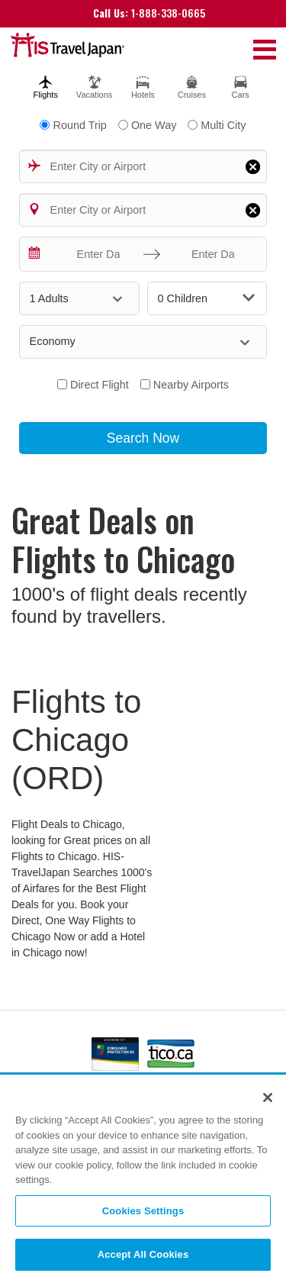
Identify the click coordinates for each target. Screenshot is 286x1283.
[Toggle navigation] (264, 49)
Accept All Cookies (143, 1255)
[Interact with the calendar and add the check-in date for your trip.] (35, 254)
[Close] (267, 1098)
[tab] (45, 85)
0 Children (206, 298)
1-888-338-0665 (149, 13)
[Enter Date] (95, 254)
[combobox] (143, 166)
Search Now (143, 438)
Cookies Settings (143, 1211)
